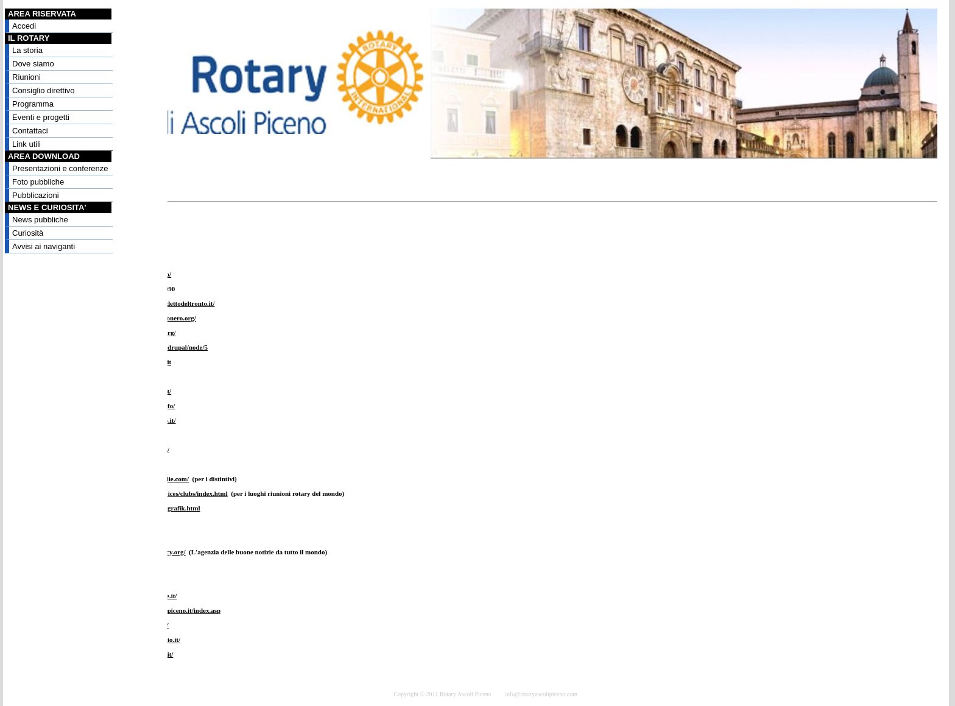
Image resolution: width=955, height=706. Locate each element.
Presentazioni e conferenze (60, 168)
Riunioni (26, 77)
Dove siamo (33, 63)
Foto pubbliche (38, 181)
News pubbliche (40, 219)
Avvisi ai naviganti (43, 246)
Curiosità (27, 233)
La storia (27, 50)
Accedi (24, 25)
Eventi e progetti (40, 117)
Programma (33, 103)
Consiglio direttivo (43, 90)
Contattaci (30, 130)
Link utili (26, 144)
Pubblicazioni (35, 195)
